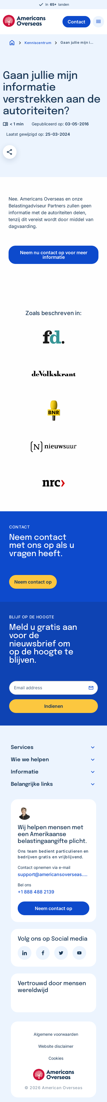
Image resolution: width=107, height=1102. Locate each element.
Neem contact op (33, 582)
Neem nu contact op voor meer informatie (53, 255)
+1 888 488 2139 (36, 892)
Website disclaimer (55, 1046)
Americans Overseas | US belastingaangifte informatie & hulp (24, 21)
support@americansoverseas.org (53, 874)
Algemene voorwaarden (56, 1034)
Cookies (56, 1058)
